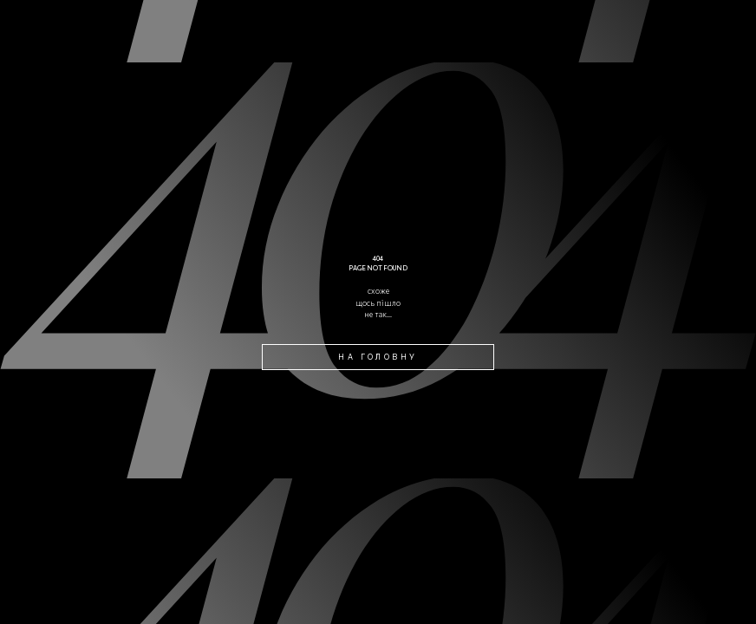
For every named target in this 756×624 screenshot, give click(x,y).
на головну (378, 356)
